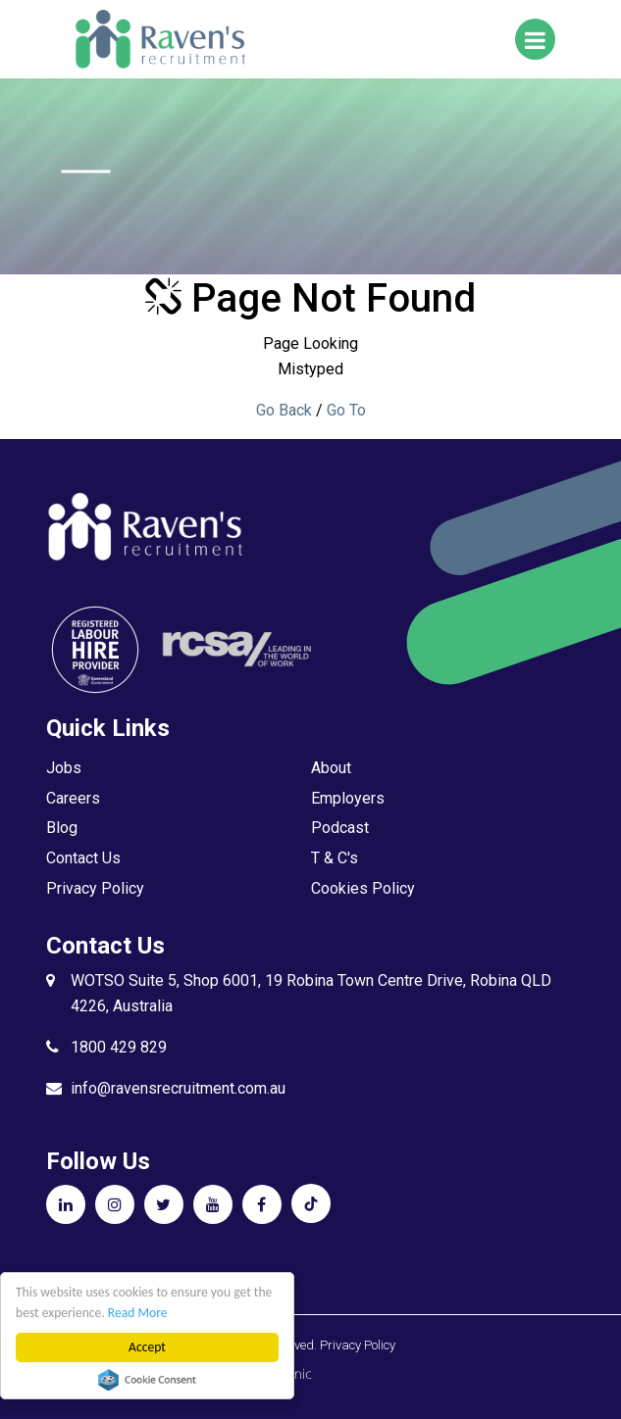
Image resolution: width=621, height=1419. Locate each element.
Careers (73, 798)
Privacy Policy (95, 888)
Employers (348, 798)
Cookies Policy (363, 888)
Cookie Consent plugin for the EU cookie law (147, 1380)
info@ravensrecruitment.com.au (178, 1088)
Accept (147, 1347)
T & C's (334, 858)
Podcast (340, 827)
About (331, 767)
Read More (138, 1312)
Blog (62, 827)
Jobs (63, 767)
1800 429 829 (119, 1047)
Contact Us (83, 858)
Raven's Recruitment (159, 39)
